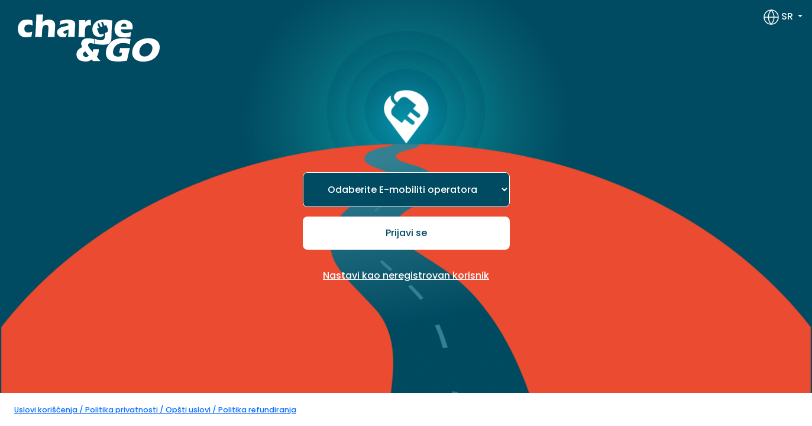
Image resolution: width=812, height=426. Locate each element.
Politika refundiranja (257, 410)
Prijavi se (406, 233)
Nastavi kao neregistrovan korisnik (406, 275)
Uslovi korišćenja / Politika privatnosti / (90, 410)
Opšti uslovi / (192, 410)
